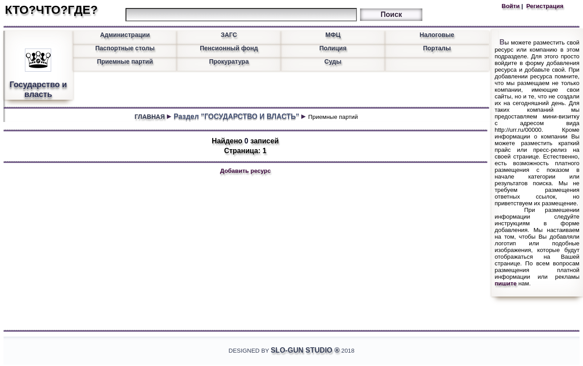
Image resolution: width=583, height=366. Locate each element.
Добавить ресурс (245, 170)
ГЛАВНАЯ (149, 116)
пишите (506, 283)
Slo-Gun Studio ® (305, 350)
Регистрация (544, 6)
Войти (511, 6)
